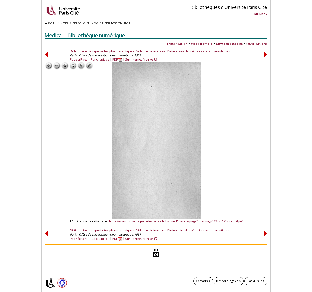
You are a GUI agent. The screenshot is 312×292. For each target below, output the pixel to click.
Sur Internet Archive (139, 59)
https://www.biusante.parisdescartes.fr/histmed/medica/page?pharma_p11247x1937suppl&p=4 (176, 221)
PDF (117, 59)
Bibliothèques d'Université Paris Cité (228, 7)
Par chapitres (100, 59)
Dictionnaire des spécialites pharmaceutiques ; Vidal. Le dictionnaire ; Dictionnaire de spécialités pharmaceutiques (150, 51)
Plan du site (254, 281)
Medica (260, 14)
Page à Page (79, 59)
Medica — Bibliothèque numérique (85, 35)
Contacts (202, 281)
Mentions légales (227, 281)
